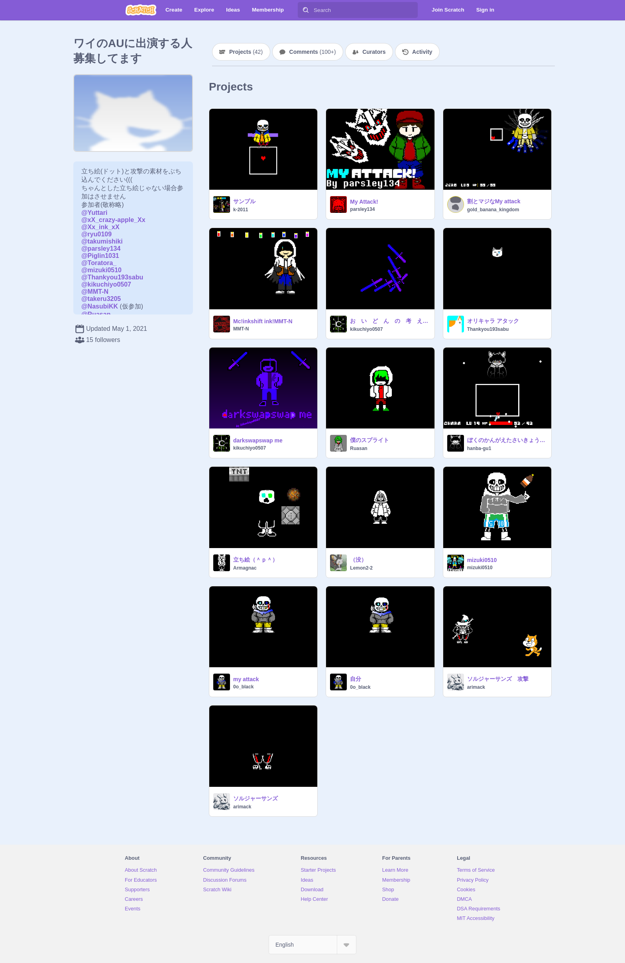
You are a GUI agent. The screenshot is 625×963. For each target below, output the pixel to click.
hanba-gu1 (479, 448)
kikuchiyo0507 (366, 329)
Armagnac (245, 568)
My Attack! (364, 201)
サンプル (244, 201)
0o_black (243, 687)
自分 (355, 679)
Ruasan (358, 448)
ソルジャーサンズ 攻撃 (498, 679)
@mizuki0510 (101, 270)
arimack (476, 687)
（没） (358, 559)
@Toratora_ (98, 262)
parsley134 (362, 209)
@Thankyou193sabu (112, 277)
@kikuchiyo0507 (106, 284)
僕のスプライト (369, 440)
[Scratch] (141, 10)
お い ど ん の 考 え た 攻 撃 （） (389, 321)
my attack (246, 679)
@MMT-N (94, 291)
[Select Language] (312, 944)
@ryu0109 (96, 234)
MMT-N (241, 329)
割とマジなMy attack (494, 201)
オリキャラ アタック (493, 321)
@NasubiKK (99, 306)
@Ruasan (95, 314)
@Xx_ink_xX (100, 227)
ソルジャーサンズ (255, 798)
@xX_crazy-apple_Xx (113, 219)
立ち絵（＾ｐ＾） (255, 559)
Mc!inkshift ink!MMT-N (263, 321)
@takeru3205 (101, 298)
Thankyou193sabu (488, 329)
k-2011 (240, 209)
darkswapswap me (258, 440)
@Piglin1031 (100, 255)
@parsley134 (100, 248)
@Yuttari (94, 212)
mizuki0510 (482, 560)
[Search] (306, 10)
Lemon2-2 (361, 568)
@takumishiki (102, 241)
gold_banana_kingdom (493, 209)
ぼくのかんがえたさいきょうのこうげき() (506, 440)
